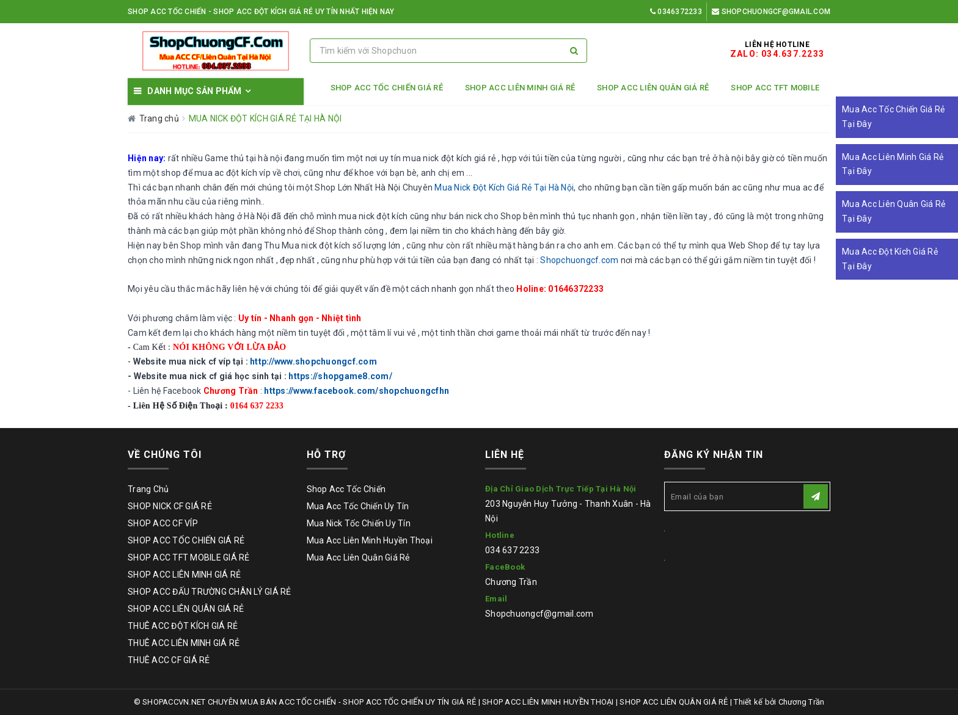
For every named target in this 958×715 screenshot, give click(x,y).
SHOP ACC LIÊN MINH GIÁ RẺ (520, 87)
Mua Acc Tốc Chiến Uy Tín (358, 506)
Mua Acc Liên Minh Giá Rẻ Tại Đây (892, 164)
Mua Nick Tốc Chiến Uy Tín (359, 523)
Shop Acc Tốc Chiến (346, 489)
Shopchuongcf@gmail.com (771, 11)
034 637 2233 (512, 550)
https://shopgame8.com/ (340, 376)
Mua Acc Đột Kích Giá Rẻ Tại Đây (890, 259)
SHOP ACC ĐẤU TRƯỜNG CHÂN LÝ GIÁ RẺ (209, 592)
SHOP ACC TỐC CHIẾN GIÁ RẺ (387, 87)
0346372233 (676, 11)
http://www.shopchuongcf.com (313, 361)
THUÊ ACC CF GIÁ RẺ (169, 660)
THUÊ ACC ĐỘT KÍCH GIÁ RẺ (183, 626)
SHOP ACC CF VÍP (163, 523)
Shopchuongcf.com (579, 260)
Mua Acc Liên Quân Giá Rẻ (358, 557)
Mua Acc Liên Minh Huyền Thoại (370, 540)
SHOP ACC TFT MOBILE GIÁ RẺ (189, 557)
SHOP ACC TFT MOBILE (775, 87)
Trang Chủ (148, 489)
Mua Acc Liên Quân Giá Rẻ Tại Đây (893, 211)
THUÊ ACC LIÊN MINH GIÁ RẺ (184, 643)
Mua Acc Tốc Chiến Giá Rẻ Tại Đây (893, 116)
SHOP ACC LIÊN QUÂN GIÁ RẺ (653, 87)
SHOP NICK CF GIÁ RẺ (170, 506)
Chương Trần (511, 582)
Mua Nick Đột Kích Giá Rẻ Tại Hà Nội (504, 187)
